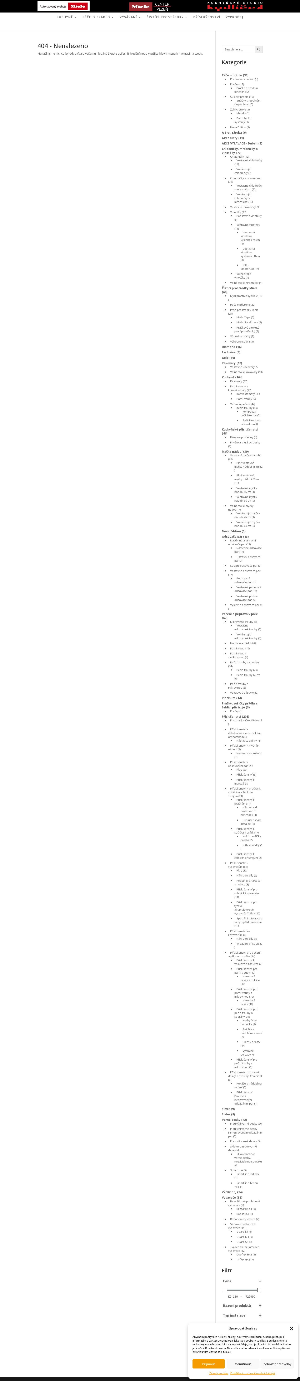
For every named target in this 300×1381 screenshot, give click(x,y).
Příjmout (208, 1364)
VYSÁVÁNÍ (128, 17)
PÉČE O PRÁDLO (96, 17)
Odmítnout (243, 1364)
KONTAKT (167, 27)
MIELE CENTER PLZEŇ (135, 27)
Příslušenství (206, 17)
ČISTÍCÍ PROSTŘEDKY (165, 17)
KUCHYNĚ (65, 17)
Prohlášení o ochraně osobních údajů (252, 1373)
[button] (292, 1328)
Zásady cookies (218, 1373)
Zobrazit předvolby (277, 1364)
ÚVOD (111, 27)
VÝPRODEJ (234, 17)
